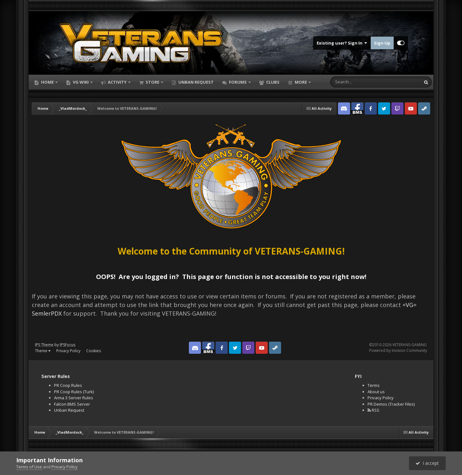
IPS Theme (44, 344)
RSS (373, 410)
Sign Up (382, 43)
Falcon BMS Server (72, 404)
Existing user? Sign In (342, 43)
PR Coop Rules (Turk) (74, 392)
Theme (43, 350)
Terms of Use (29, 467)
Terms (374, 385)
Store (152, 82)
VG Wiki (81, 82)
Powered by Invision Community (398, 350)
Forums (238, 82)
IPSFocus (67, 344)
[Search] (355, 82)
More (301, 82)
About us (376, 392)
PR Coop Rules (68, 385)
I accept (427, 463)
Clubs (272, 82)
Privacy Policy (68, 350)
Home (47, 82)
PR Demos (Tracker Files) (391, 404)
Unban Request (195, 82)
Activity (117, 82)
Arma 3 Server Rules (73, 398)
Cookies (93, 350)
